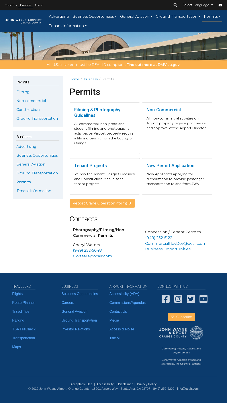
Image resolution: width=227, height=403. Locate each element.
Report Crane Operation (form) (102, 203)
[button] (175, 5)
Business (25, 5)
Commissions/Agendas (127, 303)
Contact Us (118, 311)
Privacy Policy (147, 384)
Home (74, 79)
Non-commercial (31, 101)
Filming (22, 92)
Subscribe (181, 317)
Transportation (23, 338)
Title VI (114, 338)
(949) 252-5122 (158, 237)
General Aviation (134, 16)
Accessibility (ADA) (124, 294)
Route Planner (23, 303)
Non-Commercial (164, 109)
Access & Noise (121, 329)
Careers (67, 303)
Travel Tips (20, 311)
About (39, 5)
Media (114, 320)
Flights (17, 294)
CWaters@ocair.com (92, 256)
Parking (18, 320)
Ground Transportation (176, 16)
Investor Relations (75, 329)
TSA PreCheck (23, 329)
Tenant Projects (90, 165)
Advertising (59, 16)
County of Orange (190, 363)
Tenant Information (66, 26)
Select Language (196, 5)
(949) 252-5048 (87, 250)
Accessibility (105, 384)
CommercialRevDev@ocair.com (176, 243)
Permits (211, 16)
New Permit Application (170, 165)
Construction (28, 110)
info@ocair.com (188, 388)
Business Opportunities (93, 16)
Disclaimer (125, 384)
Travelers (11, 5)
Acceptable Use (81, 384)
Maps (16, 347)
